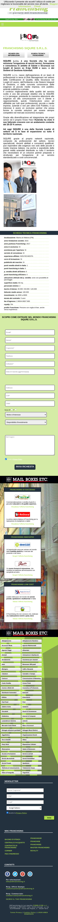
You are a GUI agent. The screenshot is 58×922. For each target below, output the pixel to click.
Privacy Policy (17, 459)
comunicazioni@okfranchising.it (20, 889)
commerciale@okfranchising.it (19, 896)
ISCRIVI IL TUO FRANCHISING (19, 899)
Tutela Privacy (16, 912)
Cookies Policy (30, 912)
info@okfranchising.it (15, 882)
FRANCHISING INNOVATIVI (22, 537)
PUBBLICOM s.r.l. (40, 905)
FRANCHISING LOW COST (22, 584)
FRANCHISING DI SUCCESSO (22, 490)
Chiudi (37, 6)
